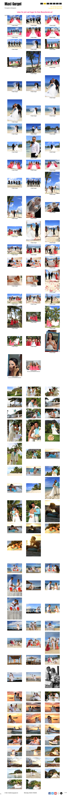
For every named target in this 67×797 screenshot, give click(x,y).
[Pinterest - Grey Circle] (58, 793)
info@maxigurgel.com (13, 792)
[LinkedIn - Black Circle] (61, 793)
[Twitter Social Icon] (52, 793)
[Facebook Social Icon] (50, 793)
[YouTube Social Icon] (55, 793)
